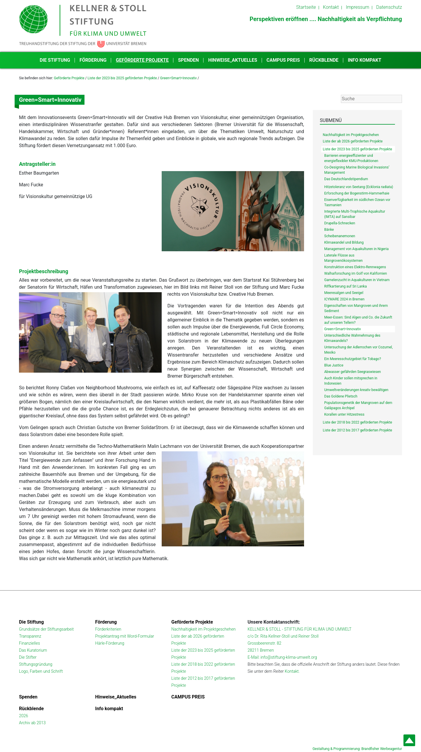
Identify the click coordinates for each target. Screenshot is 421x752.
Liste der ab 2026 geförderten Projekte (353, 141)
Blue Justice (333, 365)
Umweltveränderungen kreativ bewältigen (356, 390)
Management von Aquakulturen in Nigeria (356, 249)
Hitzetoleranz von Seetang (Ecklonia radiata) (358, 187)
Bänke (329, 230)
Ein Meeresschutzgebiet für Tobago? (352, 359)
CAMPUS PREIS (283, 60)
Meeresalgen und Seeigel (343, 293)
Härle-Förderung (110, 643)
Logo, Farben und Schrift (41, 671)
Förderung (93, 60)
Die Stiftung (55, 60)
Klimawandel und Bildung (344, 242)
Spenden (188, 60)
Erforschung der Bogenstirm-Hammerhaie (356, 193)
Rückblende (324, 60)
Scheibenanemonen (339, 236)
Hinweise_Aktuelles (232, 60)
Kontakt (331, 7)
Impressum (357, 7)
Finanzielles (29, 643)
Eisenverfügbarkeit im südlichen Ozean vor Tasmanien (357, 202)
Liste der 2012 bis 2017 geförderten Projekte (357, 430)
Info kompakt (365, 60)
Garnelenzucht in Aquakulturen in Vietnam (356, 280)
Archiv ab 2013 (32, 722)
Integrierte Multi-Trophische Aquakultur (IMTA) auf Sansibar (354, 214)
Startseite (306, 7)
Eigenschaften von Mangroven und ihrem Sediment (356, 308)
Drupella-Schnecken (339, 223)
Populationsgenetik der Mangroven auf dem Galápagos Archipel (358, 405)
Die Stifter (28, 657)
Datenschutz (389, 7)
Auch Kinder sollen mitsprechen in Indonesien (350, 381)
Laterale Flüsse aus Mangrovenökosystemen (343, 258)
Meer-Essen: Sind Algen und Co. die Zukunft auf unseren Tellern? (358, 320)
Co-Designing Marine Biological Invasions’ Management (356, 170)
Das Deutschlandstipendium (346, 179)
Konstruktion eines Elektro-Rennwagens (355, 267)
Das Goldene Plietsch (340, 396)
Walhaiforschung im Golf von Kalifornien (355, 273)
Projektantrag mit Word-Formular (124, 636)
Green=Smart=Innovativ (178, 78)
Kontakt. (292, 671)
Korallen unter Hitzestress (344, 414)
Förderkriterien (108, 629)
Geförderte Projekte (142, 60)
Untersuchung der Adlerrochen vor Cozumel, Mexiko (358, 350)
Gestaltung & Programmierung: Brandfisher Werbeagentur (357, 749)
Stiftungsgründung (35, 664)
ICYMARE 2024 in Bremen (344, 299)
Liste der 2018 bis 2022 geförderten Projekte (357, 422)
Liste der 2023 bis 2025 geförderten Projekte (122, 78)
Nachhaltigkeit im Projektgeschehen (351, 135)
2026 (23, 715)
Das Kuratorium (33, 650)
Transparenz (30, 636)
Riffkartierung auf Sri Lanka (345, 286)
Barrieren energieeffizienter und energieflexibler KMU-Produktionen (351, 158)
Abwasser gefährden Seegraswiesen (352, 372)
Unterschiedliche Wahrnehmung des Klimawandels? (352, 338)
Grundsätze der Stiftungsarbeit (46, 629)
